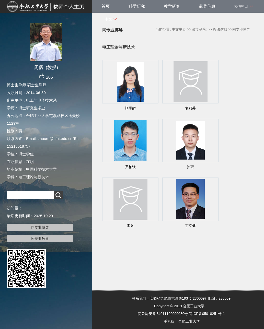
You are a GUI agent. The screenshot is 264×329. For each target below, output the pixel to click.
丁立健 (190, 226)
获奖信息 (207, 6)
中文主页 (179, 29)
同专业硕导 (40, 239)
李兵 (130, 226)
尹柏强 (130, 167)
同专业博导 (40, 227)
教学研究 (172, 6)
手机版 (169, 321)
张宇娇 (130, 108)
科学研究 (137, 6)
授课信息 (220, 29)
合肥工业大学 (189, 321)
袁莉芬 (190, 108)
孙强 (190, 167)
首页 (105, 6)
